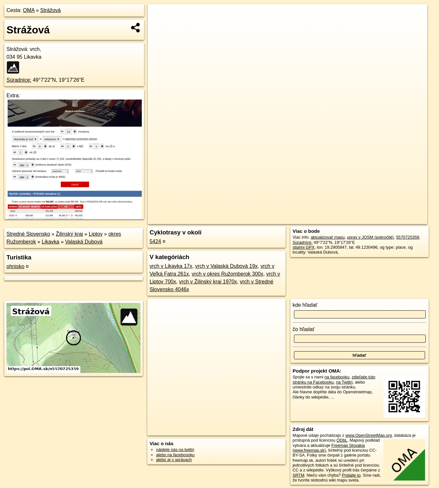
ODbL (341, 440)
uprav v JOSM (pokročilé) (370, 237)
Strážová (50, 10)
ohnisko (15, 266)
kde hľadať (305, 305)
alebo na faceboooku (175, 454)
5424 (155, 241)
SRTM (298, 475)
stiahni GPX (304, 247)
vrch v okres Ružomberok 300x (227, 274)
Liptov (96, 234)
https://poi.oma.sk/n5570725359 (397, 219)
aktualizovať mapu (328, 237)
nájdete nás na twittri (175, 449)
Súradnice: (18, 80)
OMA (29, 10)
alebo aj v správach (174, 459)
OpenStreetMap (315, 219)
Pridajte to (351, 475)
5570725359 (407, 237)
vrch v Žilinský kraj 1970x (208, 281)
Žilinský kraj (69, 234)
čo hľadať (304, 329)
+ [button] (159, 15)
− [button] (159, 25)
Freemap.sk (348, 219)
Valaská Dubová (84, 241)
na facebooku (336, 377)
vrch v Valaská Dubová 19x (226, 266)
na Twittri (344, 382)
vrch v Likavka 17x (171, 266)
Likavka (50, 241)
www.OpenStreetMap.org (369, 435)
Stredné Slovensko (28, 234)
